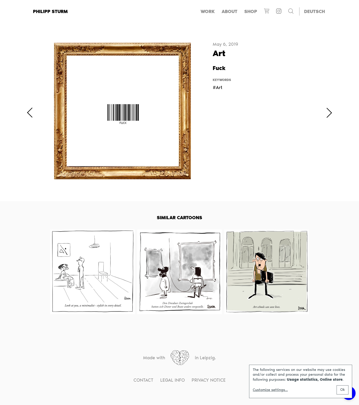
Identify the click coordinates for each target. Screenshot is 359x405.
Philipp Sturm (50, 11)
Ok (342, 389)
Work (208, 11)
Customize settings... (270, 390)
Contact (143, 380)
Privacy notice (209, 380)
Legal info (172, 380)
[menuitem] (314, 11)
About (229, 11)
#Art (217, 87)
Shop (250, 11)
